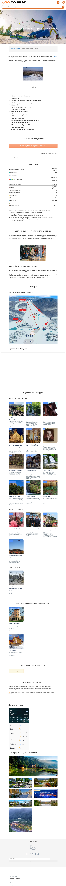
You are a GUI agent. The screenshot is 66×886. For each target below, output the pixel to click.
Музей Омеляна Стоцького (49, 444)
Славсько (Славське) (45, 792)
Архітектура (11, 403)
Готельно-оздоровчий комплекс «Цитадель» (14, 624)
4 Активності (17, 795)
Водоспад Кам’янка (30, 496)
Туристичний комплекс (16, 608)
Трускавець (20, 781)
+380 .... (11, 628)
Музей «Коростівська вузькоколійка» (14, 418)
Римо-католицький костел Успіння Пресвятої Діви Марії (16, 444)
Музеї (31, 429)
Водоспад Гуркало (47, 470)
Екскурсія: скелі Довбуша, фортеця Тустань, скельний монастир (15, 588)
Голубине (20, 801)
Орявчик (46, 780)
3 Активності (42, 795)
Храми (10, 429)
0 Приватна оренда (26, 767)
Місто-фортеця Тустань (15, 496)
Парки (30, 403)
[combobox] (9, 6)
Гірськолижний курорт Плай (20, 792)
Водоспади (45, 455)
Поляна (46, 801)
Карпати (18, 48)
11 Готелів (37, 793)
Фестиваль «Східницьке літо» (50, 529)
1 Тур (27, 803)
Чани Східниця (46, 496)
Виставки (27, 429)
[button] (12, 719)
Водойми (44, 481)
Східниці (54, 56)
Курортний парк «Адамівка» (15, 470)
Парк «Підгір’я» (29, 418)
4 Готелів (12, 793)
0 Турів (33, 767)
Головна (13, 48)
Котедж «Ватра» (12, 650)
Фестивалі (11, 514)
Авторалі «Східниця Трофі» (32, 529)
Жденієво (20, 818)
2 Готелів (18, 767)
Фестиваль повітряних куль (15, 556)
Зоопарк (27, 403)
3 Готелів (37, 782)
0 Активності (40, 767)
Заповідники (11, 481)
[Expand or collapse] (56, 93)
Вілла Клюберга (47, 418)
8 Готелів (12, 820)
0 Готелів (12, 803)
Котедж (10, 635)
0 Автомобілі (47, 767)
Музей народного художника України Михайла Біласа (33, 444)
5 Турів (52, 803)
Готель (10, 608)
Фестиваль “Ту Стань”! (14, 529)
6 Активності (42, 804)
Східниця (33, 765)
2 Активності (42, 784)
